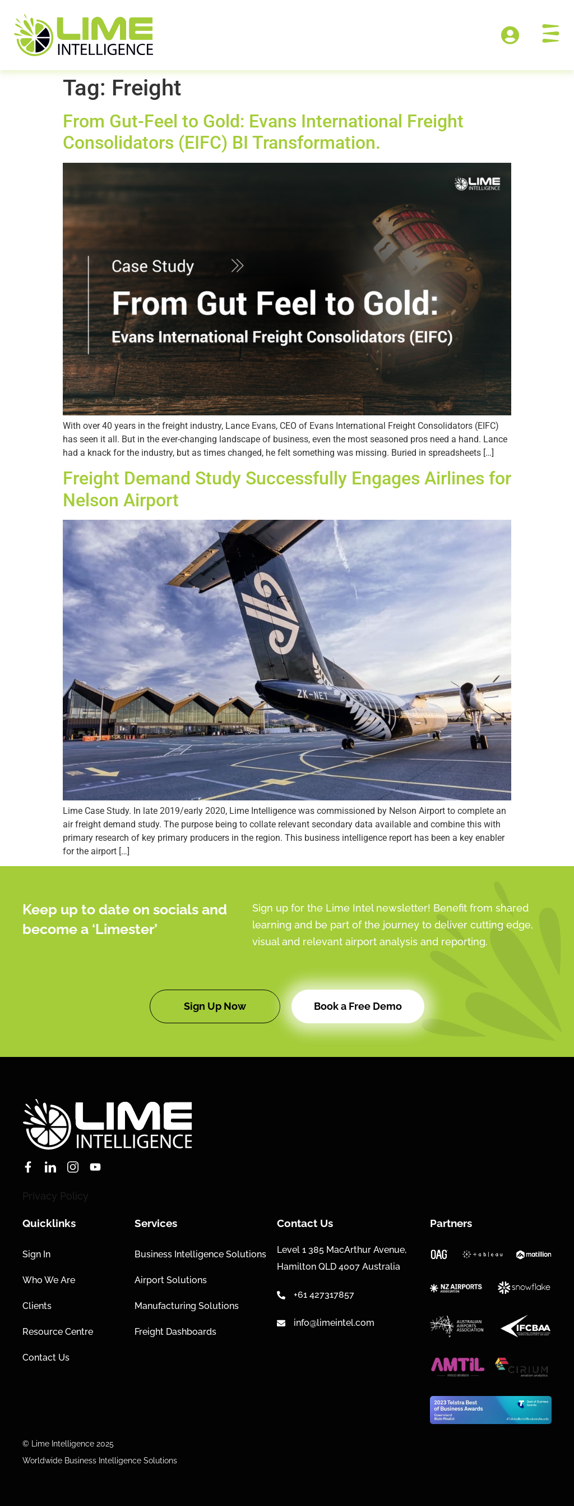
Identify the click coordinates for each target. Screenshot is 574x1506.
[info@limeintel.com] (281, 1323)
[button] (215, 1006)
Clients (37, 1306)
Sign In (36, 1254)
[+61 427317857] (281, 1295)
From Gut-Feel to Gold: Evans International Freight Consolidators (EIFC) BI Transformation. (263, 132)
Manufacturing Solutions (187, 1306)
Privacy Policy (55, 1196)
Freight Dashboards (175, 1331)
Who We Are (48, 1280)
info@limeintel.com (334, 1322)
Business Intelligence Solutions (200, 1254)
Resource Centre (57, 1331)
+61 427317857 (324, 1294)
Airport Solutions (171, 1280)
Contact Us (46, 1357)
